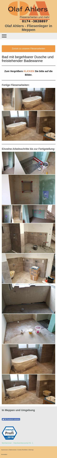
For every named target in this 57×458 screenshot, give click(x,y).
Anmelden (4, 454)
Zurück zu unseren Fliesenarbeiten (28, 48)
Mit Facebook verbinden (11, 419)
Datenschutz (12, 449)
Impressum (4, 449)
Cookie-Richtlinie (22, 449)
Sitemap (31, 449)
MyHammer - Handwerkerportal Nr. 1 (17, 443)
